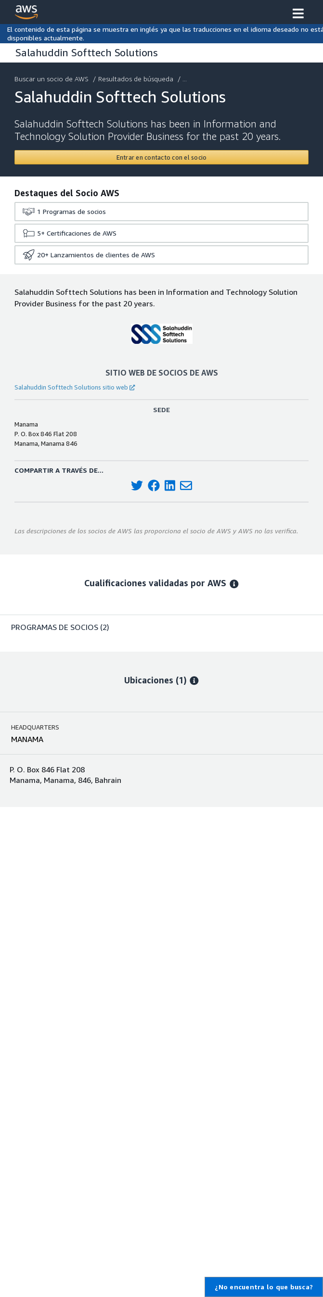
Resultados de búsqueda (136, 79)
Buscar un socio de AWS (52, 79)
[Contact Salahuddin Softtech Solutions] (161, 157)
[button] (298, 14)
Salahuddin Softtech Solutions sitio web (74, 387)
